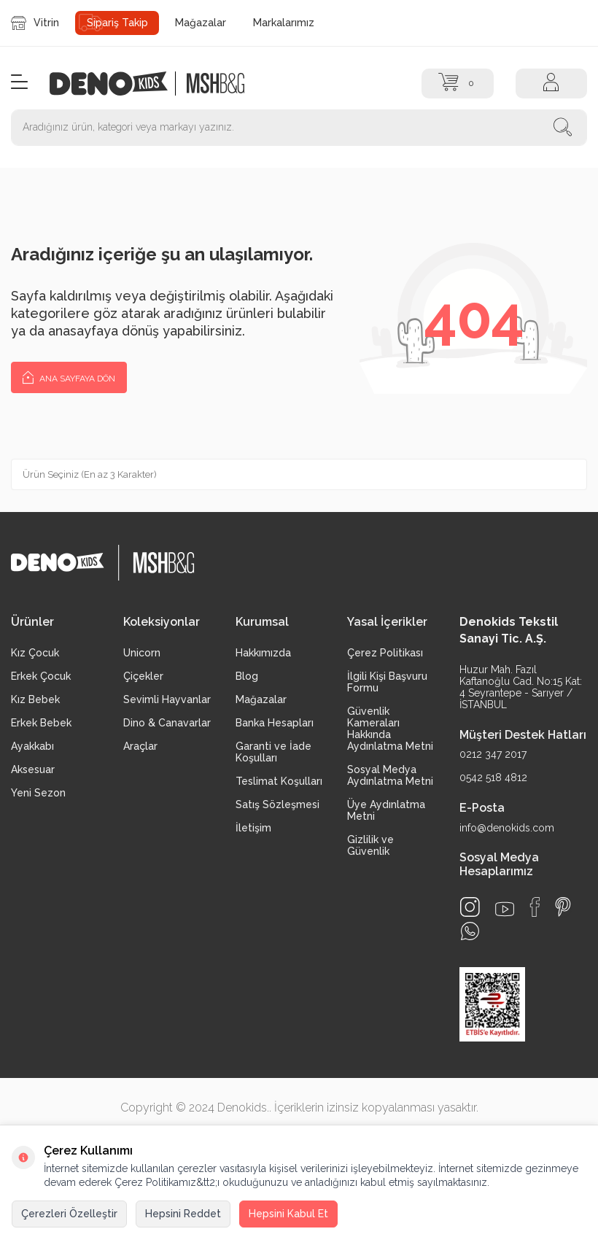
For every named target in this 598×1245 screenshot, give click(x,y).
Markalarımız (283, 22)
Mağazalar (200, 22)
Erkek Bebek (41, 723)
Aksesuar (33, 769)
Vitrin (35, 23)
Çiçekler (143, 676)
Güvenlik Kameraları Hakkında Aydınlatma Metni (390, 728)
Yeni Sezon (38, 793)
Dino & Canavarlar (167, 723)
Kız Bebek (35, 699)
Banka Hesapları (275, 723)
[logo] (116, 83)
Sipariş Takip (117, 22)
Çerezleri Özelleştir (69, 1213)
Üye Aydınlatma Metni (386, 810)
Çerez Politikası (385, 653)
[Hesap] (551, 83)
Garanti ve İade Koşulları (273, 752)
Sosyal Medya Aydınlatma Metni (390, 775)
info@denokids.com (506, 828)
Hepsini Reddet (183, 1213)
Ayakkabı (32, 746)
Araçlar (140, 746)
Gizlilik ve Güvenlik (370, 845)
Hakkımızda (263, 653)
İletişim (253, 828)
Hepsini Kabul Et (288, 1213)
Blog (247, 676)
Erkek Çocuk (41, 676)
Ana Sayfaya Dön (69, 376)
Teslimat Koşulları (279, 781)
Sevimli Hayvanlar (167, 699)
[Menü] (19, 82)
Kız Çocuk (35, 653)
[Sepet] (457, 83)
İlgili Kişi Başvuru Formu (387, 682)
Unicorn (141, 653)
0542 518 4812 (493, 777)
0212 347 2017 (493, 754)
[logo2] (216, 83)
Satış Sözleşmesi (277, 804)
